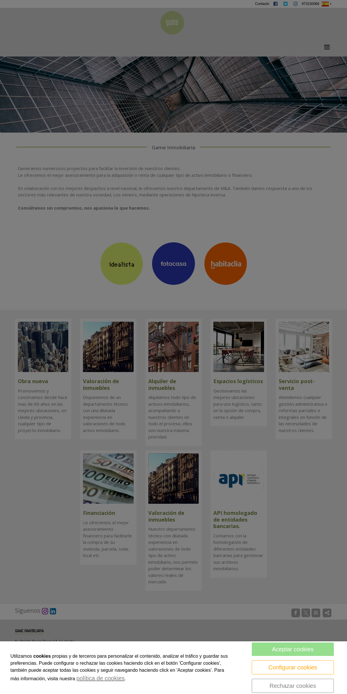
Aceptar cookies (293, 649)
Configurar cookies (292, 667)
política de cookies (100, 678)
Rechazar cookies (293, 686)
